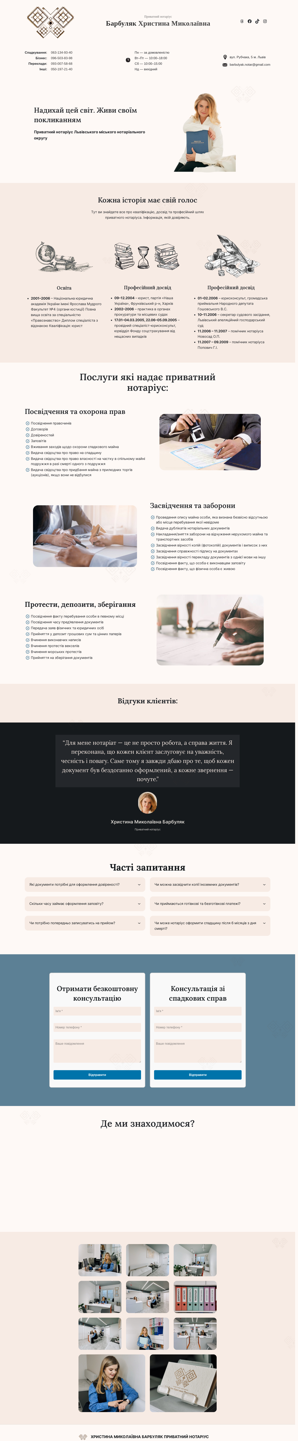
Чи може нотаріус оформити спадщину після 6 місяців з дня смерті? (205, 926)
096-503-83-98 (62, 58)
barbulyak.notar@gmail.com (250, 64)
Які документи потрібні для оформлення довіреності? (74, 884)
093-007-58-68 (62, 64)
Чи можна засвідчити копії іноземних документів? (196, 884)
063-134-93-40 (62, 52)
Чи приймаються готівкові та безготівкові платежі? (197, 904)
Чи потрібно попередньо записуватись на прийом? (72, 923)
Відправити (97, 1074)
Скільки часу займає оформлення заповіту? (66, 904)
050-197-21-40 (62, 69)
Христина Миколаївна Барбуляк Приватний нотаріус (150, 1436)
